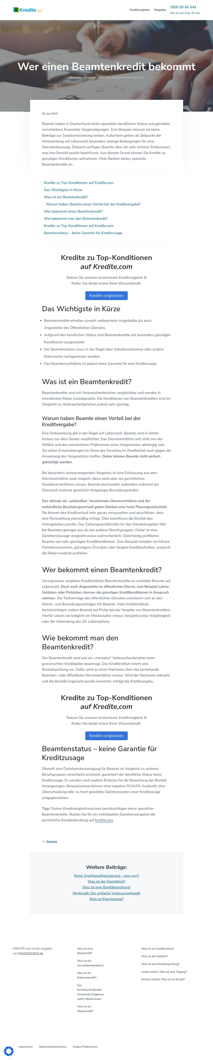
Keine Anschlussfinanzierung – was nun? (106, 875)
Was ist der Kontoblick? (106, 881)
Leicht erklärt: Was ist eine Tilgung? (164, 972)
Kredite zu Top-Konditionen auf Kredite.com (79, 182)
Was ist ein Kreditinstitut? (157, 949)
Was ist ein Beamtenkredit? (66, 197)
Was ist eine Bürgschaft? (85, 951)
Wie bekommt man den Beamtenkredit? (76, 218)
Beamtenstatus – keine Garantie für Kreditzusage (83, 233)
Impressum (26, 1047)
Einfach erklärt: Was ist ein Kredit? (163, 979)
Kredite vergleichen (106, 295)
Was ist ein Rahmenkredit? (86, 975)
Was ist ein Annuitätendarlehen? (90, 963)
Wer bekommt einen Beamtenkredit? (73, 211)
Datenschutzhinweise (52, 1047)
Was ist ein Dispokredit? (85, 1009)
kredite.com (104, 820)
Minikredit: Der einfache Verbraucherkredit (106, 893)
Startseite (75, 77)
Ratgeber (90, 77)
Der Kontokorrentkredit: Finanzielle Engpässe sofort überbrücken (90, 992)
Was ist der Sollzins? (154, 956)
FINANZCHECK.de (30, 953)
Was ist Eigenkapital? (106, 899)
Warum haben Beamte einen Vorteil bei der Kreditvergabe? (93, 204)
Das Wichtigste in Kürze (63, 189)
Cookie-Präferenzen (85, 1047)
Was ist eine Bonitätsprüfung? (106, 887)
